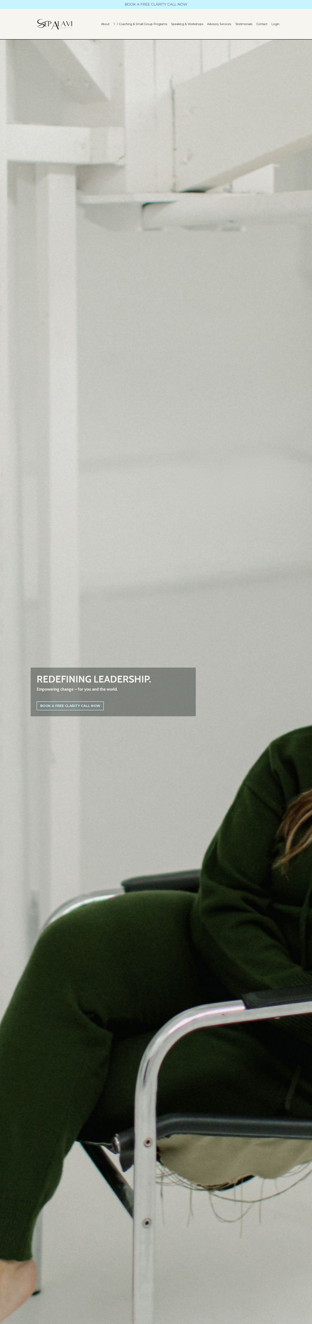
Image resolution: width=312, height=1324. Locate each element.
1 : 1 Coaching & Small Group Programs (140, 24)
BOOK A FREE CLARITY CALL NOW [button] (70, 706)
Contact (261, 24)
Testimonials (243, 24)
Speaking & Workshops (187, 24)
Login (275, 24)
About (105, 24)
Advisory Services (219, 24)
